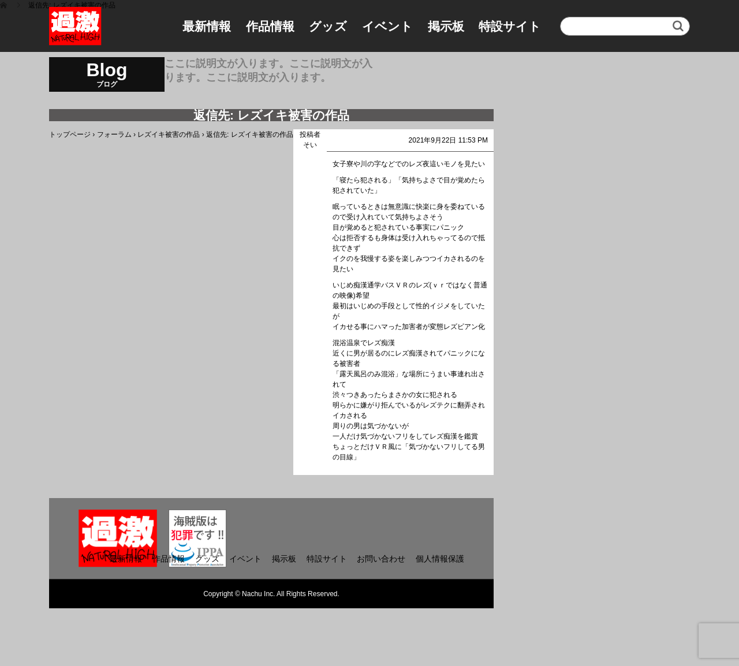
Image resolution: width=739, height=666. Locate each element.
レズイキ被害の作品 (168, 134)
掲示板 (446, 26)
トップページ (70, 134)
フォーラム (114, 134)
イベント (387, 26)
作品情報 (270, 26)
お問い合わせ (381, 558)
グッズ (328, 26)
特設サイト (510, 26)
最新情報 (206, 26)
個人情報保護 (440, 558)
